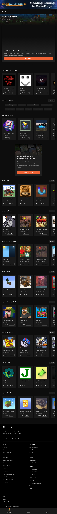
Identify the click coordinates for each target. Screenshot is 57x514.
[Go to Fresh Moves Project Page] (25, 316)
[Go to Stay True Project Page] (41, 316)
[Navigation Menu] (2, 11)
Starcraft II (5, 457)
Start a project (6, 471)
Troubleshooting (33, 471)
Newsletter (32, 455)
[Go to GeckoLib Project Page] (9, 377)
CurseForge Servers (34, 462)
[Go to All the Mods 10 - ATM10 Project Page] (9, 346)
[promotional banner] (28, 4)
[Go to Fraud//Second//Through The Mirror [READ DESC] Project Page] (41, 286)
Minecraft (5, 449)
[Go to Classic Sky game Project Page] (9, 286)
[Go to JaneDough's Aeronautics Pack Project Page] (25, 225)
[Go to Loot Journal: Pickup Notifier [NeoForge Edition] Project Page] (9, 129)
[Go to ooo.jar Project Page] (25, 84)
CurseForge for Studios (35, 483)
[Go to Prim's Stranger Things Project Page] (9, 84)
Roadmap (31, 457)
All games (5, 447)
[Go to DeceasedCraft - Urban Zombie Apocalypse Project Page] (41, 346)
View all (52, 180)
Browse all (51, 100)
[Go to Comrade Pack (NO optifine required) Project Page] (41, 255)
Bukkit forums (32, 460)
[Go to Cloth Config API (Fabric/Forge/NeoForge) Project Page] (41, 377)
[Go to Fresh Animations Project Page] (9, 316)
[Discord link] (12, 439)
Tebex (30, 485)
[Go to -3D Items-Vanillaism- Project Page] (25, 255)
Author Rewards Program (9, 477)
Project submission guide (9, 474)
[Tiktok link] (6, 439)
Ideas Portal (32, 449)
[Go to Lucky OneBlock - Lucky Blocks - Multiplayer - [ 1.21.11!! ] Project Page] (25, 407)
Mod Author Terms (7, 501)
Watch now (28, 58)
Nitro (30, 488)
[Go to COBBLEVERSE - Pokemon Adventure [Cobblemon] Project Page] (25, 346)
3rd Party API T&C (7, 482)
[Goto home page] (5, 11)
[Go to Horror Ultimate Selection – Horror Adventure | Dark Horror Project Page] (41, 225)
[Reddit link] (18, 439)
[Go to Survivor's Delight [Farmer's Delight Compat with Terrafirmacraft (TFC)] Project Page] (9, 195)
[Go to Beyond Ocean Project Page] (41, 129)
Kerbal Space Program (8, 460)
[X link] (15, 439)
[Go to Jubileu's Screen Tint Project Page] (25, 195)
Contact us (32, 474)
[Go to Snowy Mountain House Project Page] (25, 286)
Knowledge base (33, 469)
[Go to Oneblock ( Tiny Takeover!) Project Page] (9, 407)
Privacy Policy (6, 496)
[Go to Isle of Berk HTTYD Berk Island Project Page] (41, 407)
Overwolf (31, 480)
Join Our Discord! (33, 447)
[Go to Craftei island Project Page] (9, 225)
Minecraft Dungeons (8, 462)
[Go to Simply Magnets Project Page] (41, 195)
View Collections (28, 172)
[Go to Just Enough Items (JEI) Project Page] (25, 377)
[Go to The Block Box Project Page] (25, 129)
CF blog (31, 452)
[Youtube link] (9, 439)
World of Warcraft (7, 452)
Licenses (4, 499)
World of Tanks (6, 465)
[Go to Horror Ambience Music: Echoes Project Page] (41, 84)
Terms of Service (6, 494)
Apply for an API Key (8, 479)
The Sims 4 (5, 455)
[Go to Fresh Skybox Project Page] (9, 255)
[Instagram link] (3, 439)
